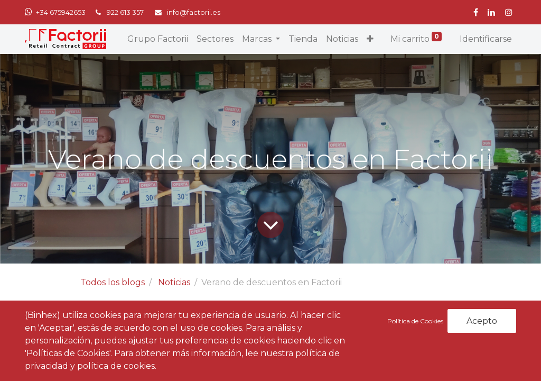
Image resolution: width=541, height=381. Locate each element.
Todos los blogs (112, 282)
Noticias (174, 282)
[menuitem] (157, 39)
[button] (370, 39)
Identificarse (486, 39)
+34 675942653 (61, 12)
